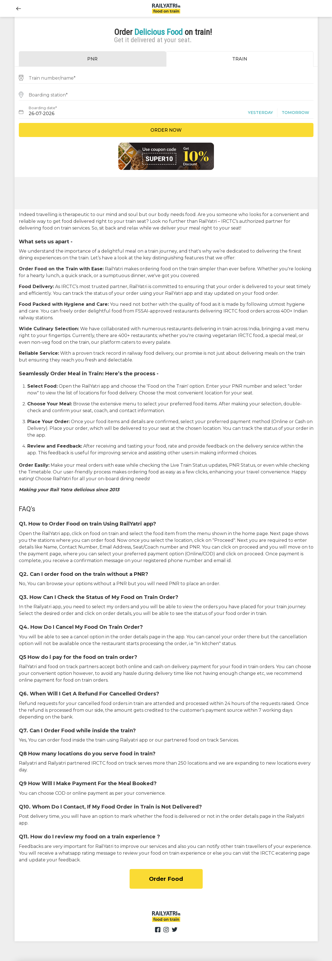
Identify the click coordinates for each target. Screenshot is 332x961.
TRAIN (239, 59)
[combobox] (166, 77)
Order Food (166, 878)
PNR (92, 59)
